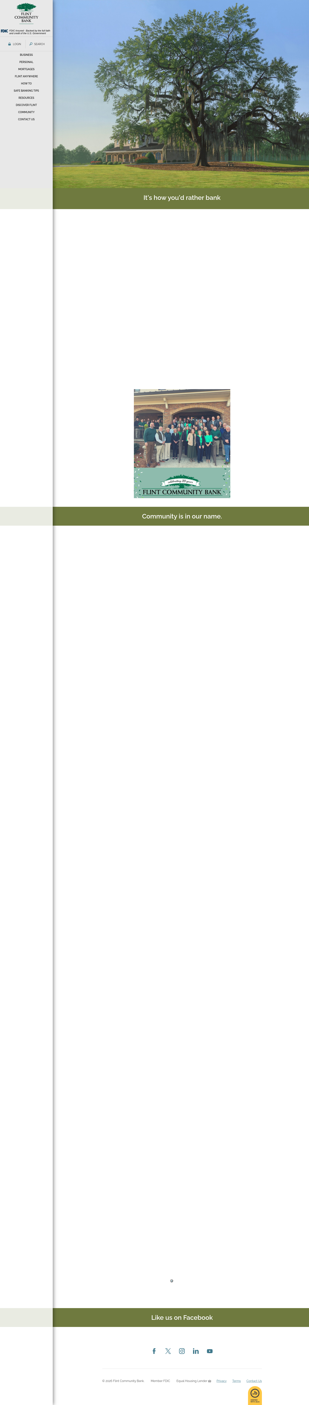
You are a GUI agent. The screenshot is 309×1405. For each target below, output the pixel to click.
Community (26, 112)
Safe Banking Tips (26, 90)
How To (26, 83)
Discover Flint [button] (26, 105)
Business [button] (26, 54)
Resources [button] (26, 97)
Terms (236, 1381)
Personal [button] (26, 62)
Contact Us (254, 1381)
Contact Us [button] (26, 119)
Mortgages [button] (26, 69)
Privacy (222, 1381)
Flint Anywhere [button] (26, 76)
